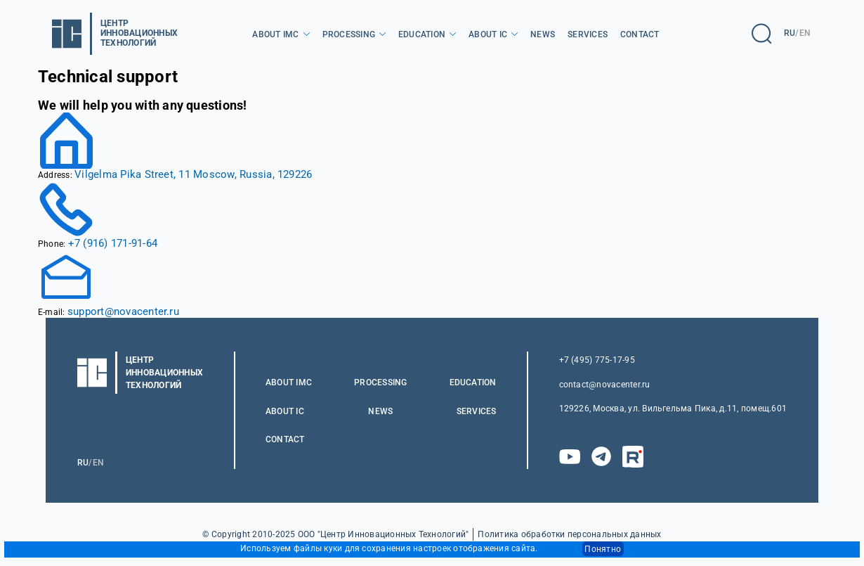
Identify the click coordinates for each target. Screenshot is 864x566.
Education (421, 34)
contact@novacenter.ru (604, 385)
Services (588, 34)
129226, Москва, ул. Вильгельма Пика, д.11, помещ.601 (673, 408)
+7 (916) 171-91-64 (112, 243)
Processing (348, 34)
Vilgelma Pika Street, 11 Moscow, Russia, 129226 (193, 174)
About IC (488, 34)
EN (805, 33)
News (542, 34)
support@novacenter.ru (123, 311)
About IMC (275, 34)
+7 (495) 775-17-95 (597, 360)
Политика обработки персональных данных (569, 534)
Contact (640, 34)
